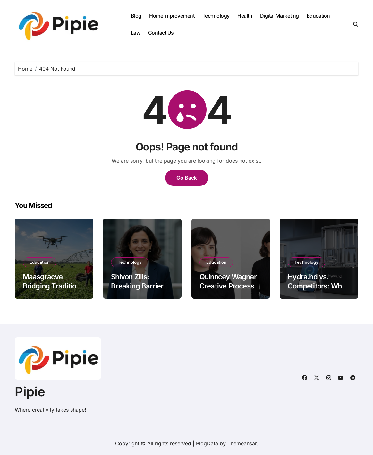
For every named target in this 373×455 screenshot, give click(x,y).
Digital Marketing (279, 16)
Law (135, 33)
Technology (216, 16)
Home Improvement (171, 16)
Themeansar (242, 443)
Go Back (186, 178)
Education (318, 16)
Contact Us (161, 33)
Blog (136, 16)
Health (244, 16)
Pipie (30, 391)
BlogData (207, 443)
